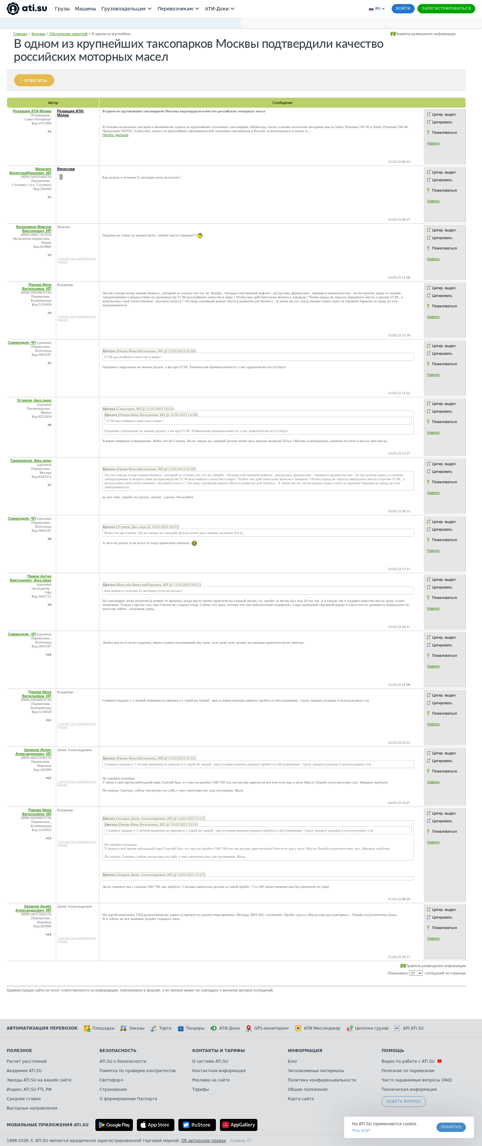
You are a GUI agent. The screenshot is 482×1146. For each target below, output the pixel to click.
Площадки (99, 1028)
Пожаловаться (444, 132)
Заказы (132, 1028)
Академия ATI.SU (24, 1070)
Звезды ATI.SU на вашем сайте (39, 1080)
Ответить (35, 81)
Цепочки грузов (367, 1028)
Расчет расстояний (27, 1061)
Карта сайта (301, 1099)
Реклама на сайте (211, 1080)
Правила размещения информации (425, 34)
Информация (305, 1050)
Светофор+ (111, 1080)
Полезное (19, 1050)
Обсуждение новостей (69, 34)
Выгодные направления (32, 1108)
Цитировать (442, 122)
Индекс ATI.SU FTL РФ (29, 1089)
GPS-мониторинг (267, 1028)
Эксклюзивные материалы (316, 1070)
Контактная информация (218, 1070)
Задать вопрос (403, 1101)
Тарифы (200, 1089)
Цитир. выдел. (444, 114)
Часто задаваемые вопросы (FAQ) (417, 1080)
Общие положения (307, 1089)
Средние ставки (24, 1099)
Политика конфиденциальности (322, 1080)
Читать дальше (115, 135)
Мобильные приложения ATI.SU (48, 1125)
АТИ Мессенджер (317, 1028)
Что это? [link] (361, 1130)
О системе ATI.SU (210, 1061)
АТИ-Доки (225, 1028)
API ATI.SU (408, 1028)
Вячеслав (66, 169)
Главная (20, 34)
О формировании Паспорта (128, 1099)
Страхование (113, 1089)
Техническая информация (409, 1089)
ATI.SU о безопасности (122, 1061)
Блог (293, 1061)
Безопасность (118, 1050)
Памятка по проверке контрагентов (137, 1070)
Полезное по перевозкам (408, 1070)
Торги (160, 1028)
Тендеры (191, 1028)
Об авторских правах (203, 1140)
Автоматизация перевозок (42, 1028)
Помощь (393, 1050)
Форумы (38, 34)
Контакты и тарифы (218, 1050)
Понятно (451, 1127)
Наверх (433, 143)
